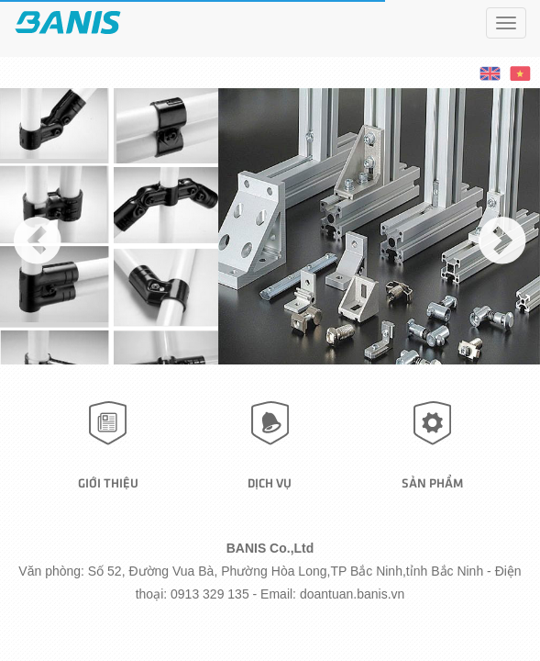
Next (502, 264)
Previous (37, 264)
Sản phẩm (432, 482)
